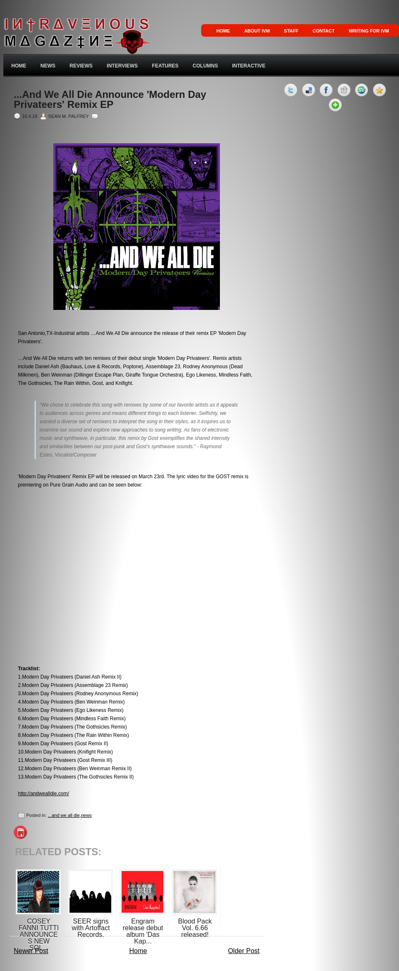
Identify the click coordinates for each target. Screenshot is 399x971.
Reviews (81, 66)
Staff (291, 30)
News (47, 66)
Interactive (248, 66)
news (86, 815)
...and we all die (64, 815)
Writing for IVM (369, 30)
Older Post (243, 950)
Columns (205, 66)
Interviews (122, 66)
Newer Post (31, 950)
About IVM (257, 30)
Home (223, 30)
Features (165, 66)
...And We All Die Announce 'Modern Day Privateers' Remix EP (110, 100)
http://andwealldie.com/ (43, 793)
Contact (323, 30)
